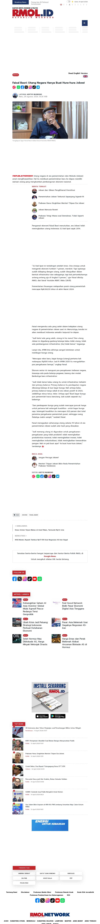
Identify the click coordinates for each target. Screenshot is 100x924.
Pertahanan (29, 731)
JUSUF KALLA (47, 878)
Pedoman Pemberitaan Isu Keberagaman (46, 895)
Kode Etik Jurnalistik (85, 892)
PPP (71, 878)
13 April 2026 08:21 (37, 795)
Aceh (6, 921)
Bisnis (15, 74)
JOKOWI (24, 515)
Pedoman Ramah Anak (64, 892)
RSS (68, 895)
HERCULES (71, 873)
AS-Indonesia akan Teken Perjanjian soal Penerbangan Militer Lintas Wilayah (53, 728)
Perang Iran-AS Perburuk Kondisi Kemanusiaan (42, 3)
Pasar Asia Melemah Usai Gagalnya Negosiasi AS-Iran (74, 625)
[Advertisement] (50, 53)
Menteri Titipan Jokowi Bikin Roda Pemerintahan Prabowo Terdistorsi (59, 465)
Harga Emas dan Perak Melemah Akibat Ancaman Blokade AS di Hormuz (74, 643)
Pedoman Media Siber (42, 892)
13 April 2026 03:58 (37, 782)
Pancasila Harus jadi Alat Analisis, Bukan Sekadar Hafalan (46, 779)
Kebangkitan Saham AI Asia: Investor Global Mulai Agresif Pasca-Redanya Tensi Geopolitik (34, 609)
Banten (68, 921)
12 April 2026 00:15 (38, 769)
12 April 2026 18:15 (37, 809)
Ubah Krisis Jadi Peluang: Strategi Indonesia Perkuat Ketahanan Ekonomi (35, 626)
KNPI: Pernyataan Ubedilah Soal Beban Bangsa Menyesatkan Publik (49, 741)
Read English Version (78, 73)
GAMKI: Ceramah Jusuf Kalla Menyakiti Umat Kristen (44, 792)
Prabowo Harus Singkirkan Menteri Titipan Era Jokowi (61, 203)
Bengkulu (31, 921)
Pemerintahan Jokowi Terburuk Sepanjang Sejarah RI (61, 197)
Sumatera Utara (17, 921)
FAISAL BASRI (33, 515)
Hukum (27, 769)
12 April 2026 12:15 (37, 756)
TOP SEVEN (18, 724)
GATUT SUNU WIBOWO (47, 873)
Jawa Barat (78, 921)
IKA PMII (24, 878)
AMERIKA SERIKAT (24, 873)
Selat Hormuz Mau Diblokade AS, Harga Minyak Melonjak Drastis (35, 641)
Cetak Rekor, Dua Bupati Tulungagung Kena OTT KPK (45, 766)
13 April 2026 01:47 (40, 731)
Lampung (59, 921)
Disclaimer (25, 892)
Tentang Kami (11, 892)
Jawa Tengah (90, 921)
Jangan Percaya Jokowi (48, 457)
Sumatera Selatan (45, 921)
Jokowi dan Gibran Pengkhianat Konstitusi (57, 190)
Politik (27, 743)
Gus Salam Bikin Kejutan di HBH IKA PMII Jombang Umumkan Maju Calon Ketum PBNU (54, 806)
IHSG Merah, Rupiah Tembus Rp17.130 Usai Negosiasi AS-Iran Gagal (41, 540)
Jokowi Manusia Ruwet (48, 210)
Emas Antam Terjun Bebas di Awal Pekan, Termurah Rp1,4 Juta (39, 530)
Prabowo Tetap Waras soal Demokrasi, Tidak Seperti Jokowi (61, 217)
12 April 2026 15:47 (37, 743)
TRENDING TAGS (24, 868)
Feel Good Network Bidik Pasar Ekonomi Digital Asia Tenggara (73, 606)
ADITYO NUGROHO (34, 94)
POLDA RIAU (24, 883)
